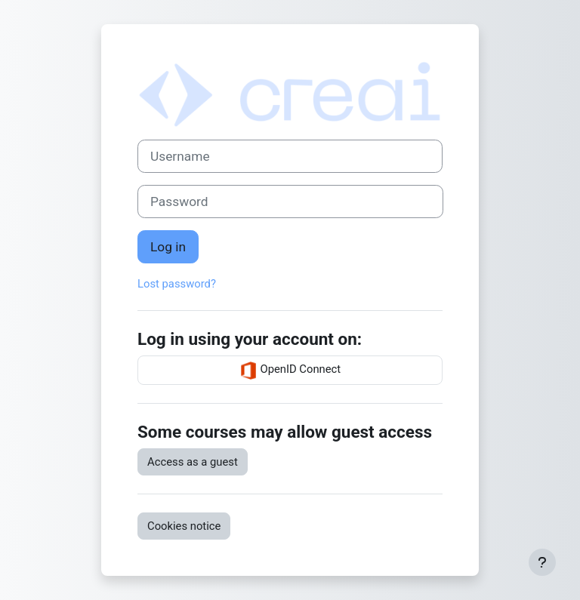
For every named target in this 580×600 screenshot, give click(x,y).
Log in (168, 246)
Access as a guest (192, 462)
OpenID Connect (290, 371)
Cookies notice (184, 526)
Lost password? (176, 284)
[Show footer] (542, 562)
